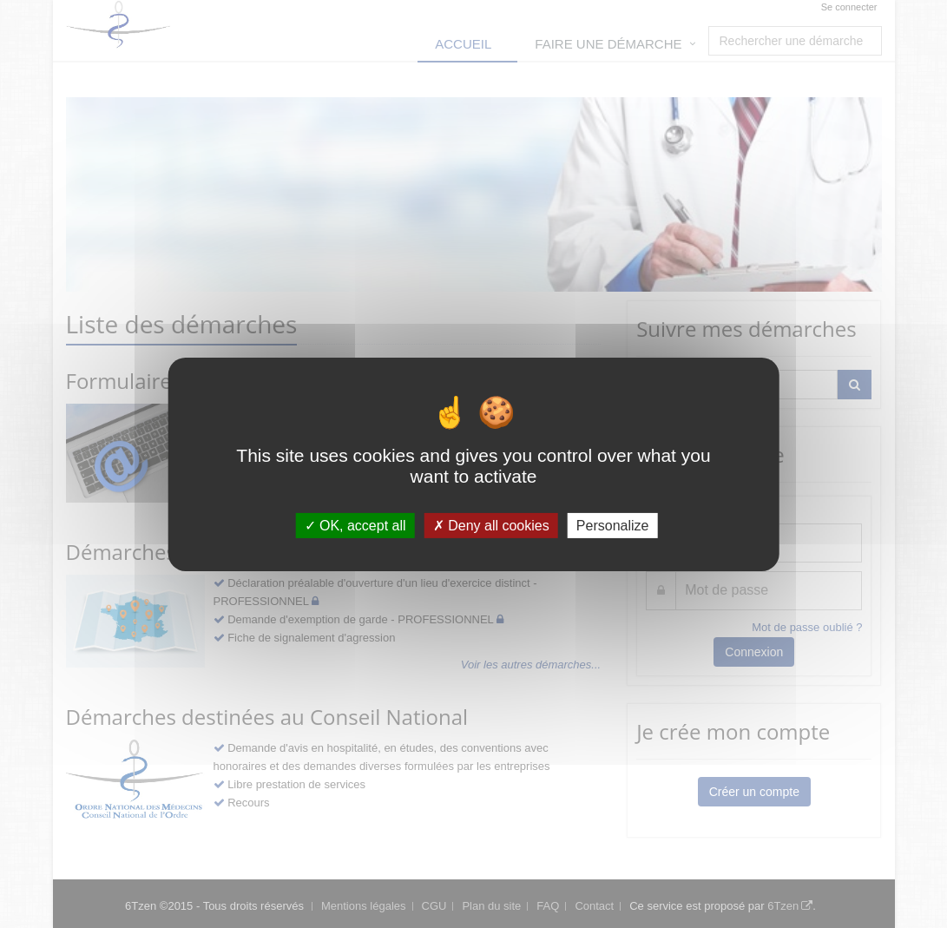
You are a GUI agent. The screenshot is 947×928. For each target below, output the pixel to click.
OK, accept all (355, 524)
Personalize (612, 524)
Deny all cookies (491, 524)
